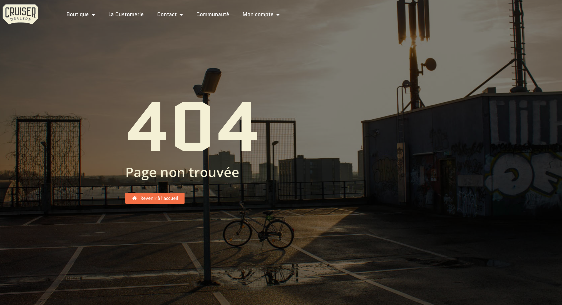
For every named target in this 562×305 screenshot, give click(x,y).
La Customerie (126, 14)
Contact (170, 14)
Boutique (80, 14)
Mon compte (261, 14)
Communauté (212, 14)
